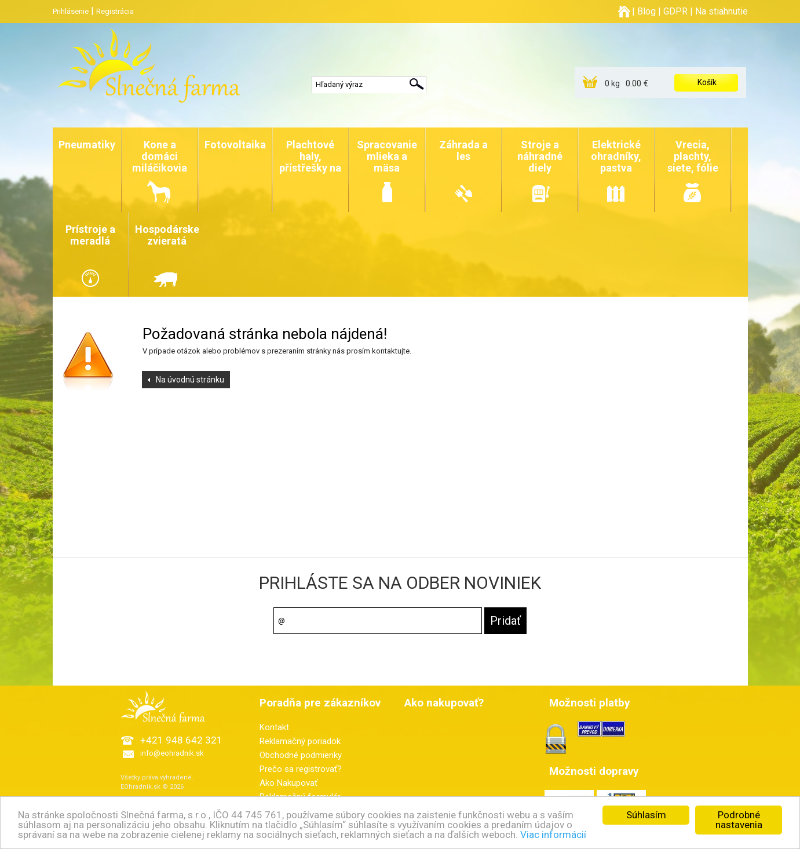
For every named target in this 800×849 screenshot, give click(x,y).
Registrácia (115, 11)
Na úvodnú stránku (190, 379)
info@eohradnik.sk (172, 753)
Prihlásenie (71, 11)
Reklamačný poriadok (300, 741)
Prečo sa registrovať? (301, 769)
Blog (646, 11)
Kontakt (274, 727)
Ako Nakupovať (288, 783)
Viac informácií (553, 835)
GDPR (675, 11)
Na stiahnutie (721, 11)
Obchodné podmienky (301, 755)
